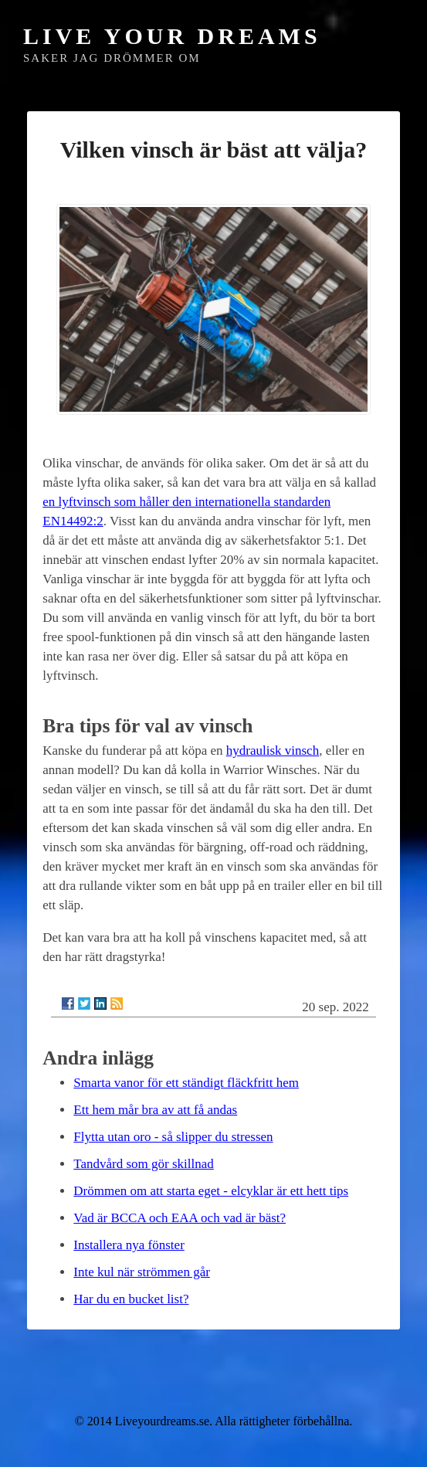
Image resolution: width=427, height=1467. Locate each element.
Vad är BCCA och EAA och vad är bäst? (179, 1218)
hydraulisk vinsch (272, 750)
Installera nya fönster (129, 1245)
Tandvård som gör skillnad (143, 1163)
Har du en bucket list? (130, 1299)
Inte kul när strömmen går (141, 1272)
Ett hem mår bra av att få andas (155, 1109)
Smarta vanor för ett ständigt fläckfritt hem (186, 1082)
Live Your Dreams (172, 36)
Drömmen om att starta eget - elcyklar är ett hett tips (210, 1190)
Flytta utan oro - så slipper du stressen (173, 1136)
